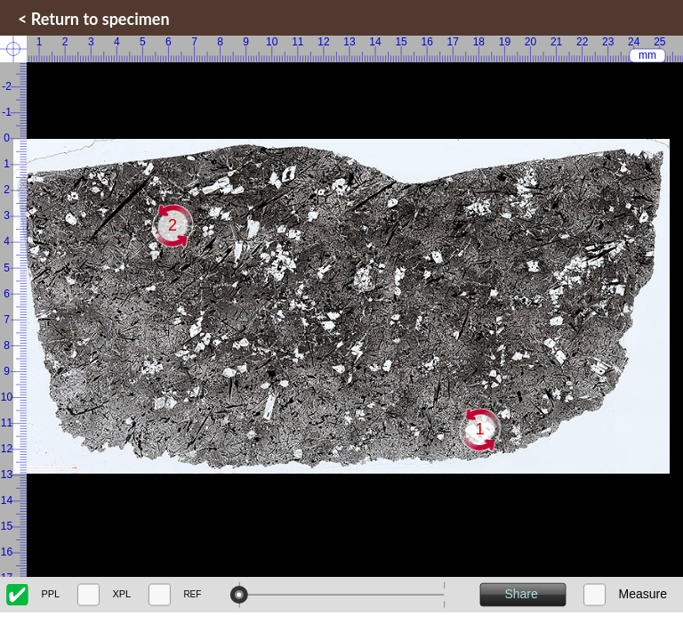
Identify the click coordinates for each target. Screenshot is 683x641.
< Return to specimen (94, 18)
